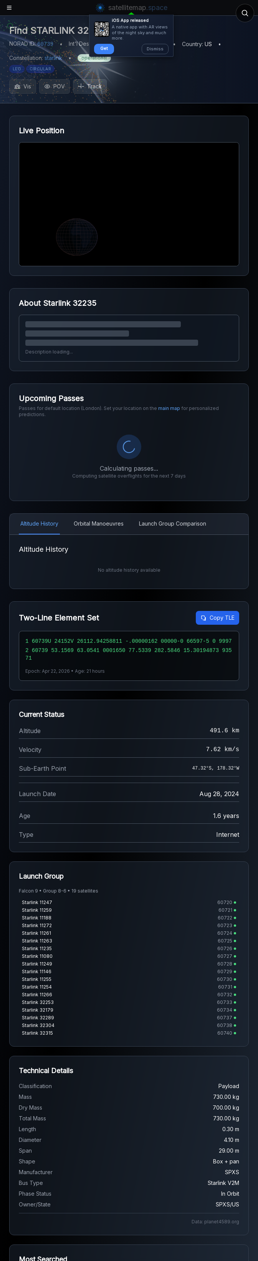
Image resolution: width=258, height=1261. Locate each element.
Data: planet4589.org (215, 1240)
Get (104, 48)
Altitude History (39, 523)
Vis (22, 86)
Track (90, 86)
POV (54, 86)
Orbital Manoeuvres (99, 523)
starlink (53, 58)
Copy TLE (217, 636)
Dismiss (155, 48)
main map (169, 408)
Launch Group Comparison (172, 523)
